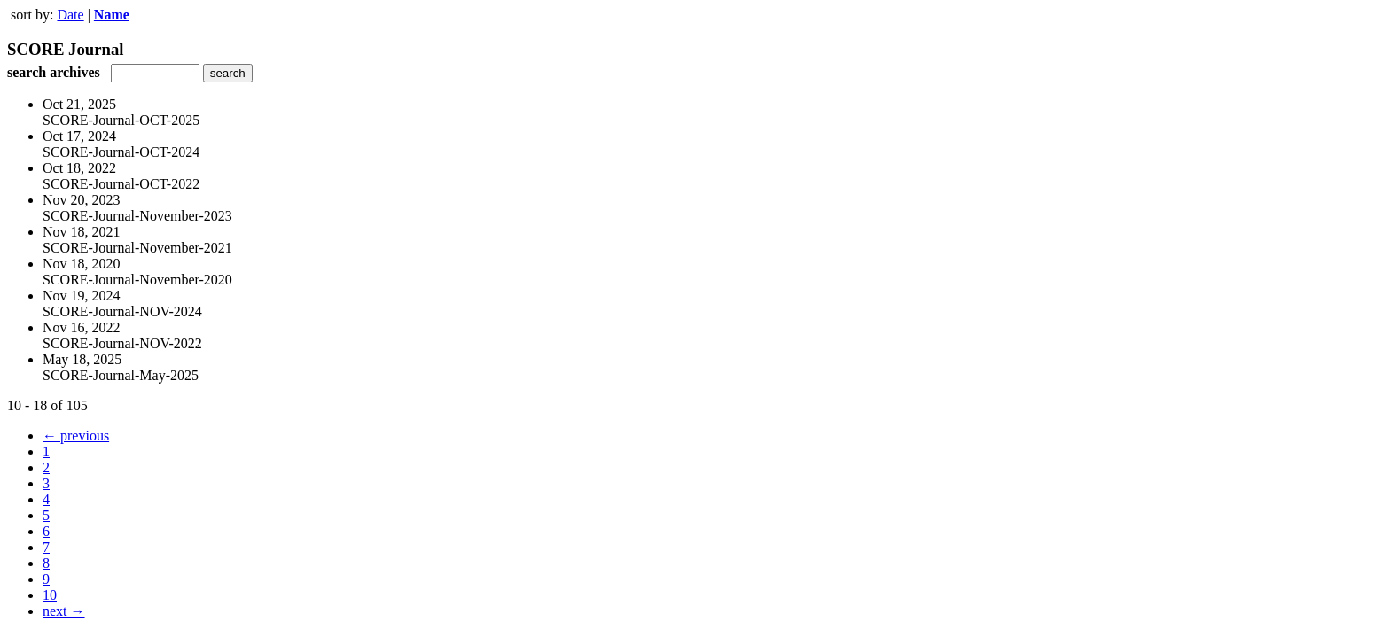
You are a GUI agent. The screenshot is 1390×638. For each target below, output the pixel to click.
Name (111, 14)
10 (50, 595)
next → (64, 611)
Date (70, 14)
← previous (76, 435)
